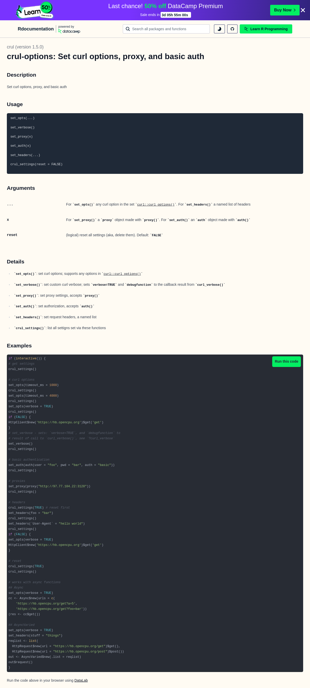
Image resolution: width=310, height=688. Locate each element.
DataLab (81, 680)
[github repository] (232, 28)
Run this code (286, 361)
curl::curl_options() (156, 205)
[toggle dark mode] (219, 28)
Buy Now (285, 10)
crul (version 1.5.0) (25, 46)
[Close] (303, 10)
